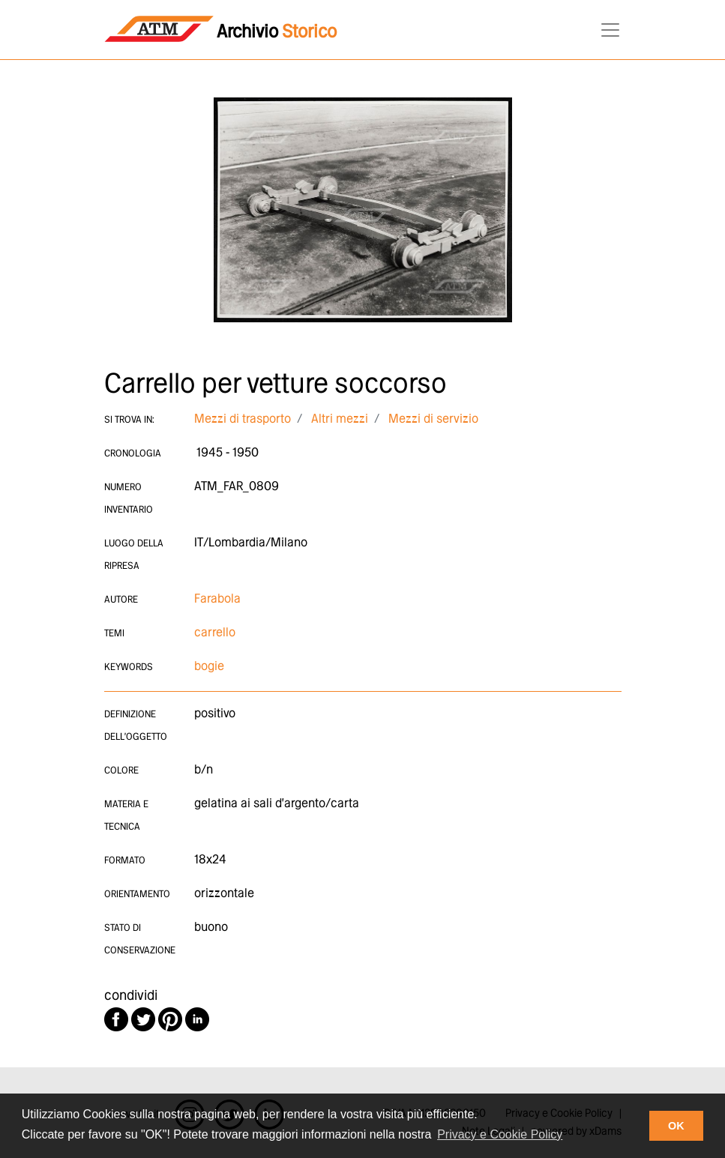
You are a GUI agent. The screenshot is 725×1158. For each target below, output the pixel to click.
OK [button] (676, 1126)
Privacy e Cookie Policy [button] (499, 1134)
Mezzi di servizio (433, 419)
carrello (214, 633)
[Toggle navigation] (606, 30)
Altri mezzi (339, 419)
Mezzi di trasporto (242, 419)
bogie (209, 666)
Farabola (217, 599)
